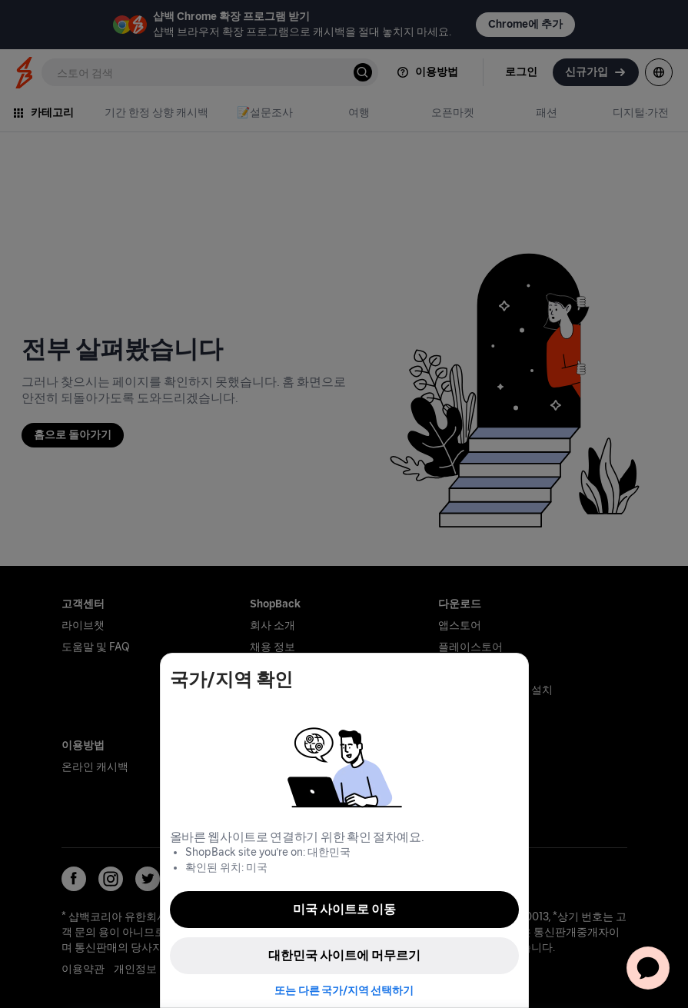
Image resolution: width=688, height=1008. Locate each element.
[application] (648, 968)
